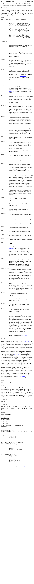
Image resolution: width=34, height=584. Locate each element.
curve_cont (23, 76)
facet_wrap (11, 248)
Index (24, 467)
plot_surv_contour (26, 341)
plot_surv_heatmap (5, 377)
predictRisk (12, 91)
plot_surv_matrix (15, 377)
